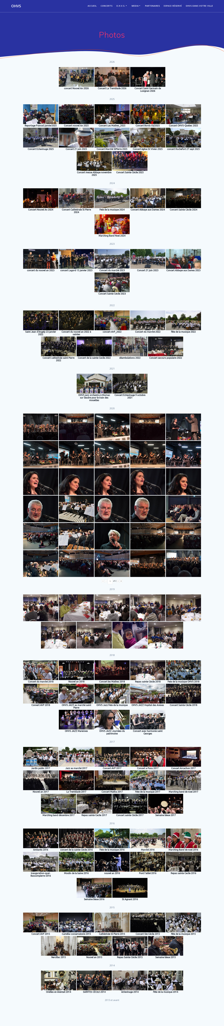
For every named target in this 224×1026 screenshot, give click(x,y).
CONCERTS (106, 5)
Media (135, 5)
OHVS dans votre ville (199, 5)
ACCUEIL (92, 5)
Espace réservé (173, 5)
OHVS (16, 6)
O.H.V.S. (120, 5)
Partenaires (152, 5)
